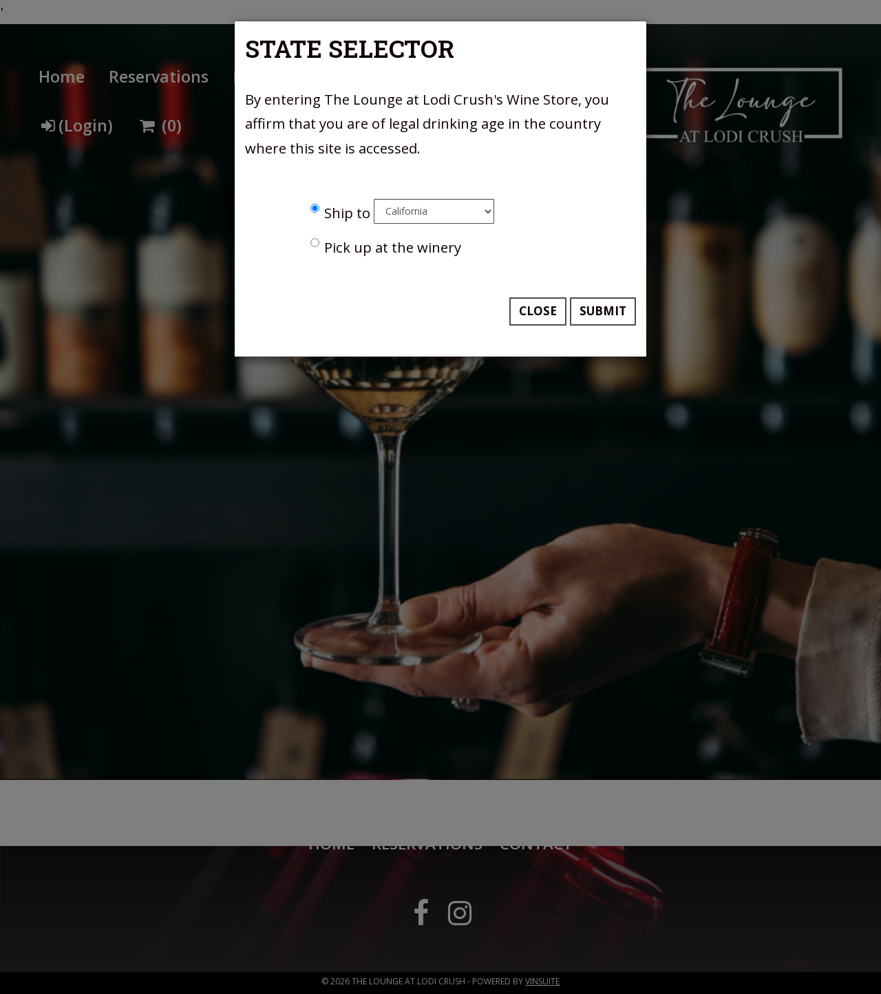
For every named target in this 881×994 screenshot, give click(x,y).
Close (538, 311)
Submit (603, 311)
